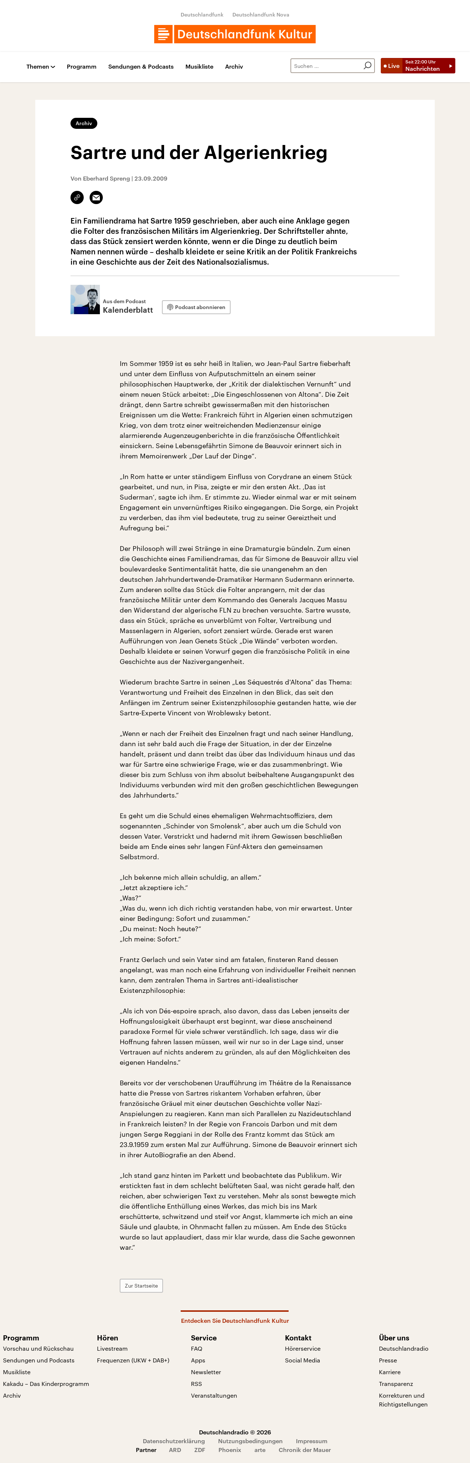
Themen (37, 66)
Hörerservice (303, 1348)
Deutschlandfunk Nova (260, 14)
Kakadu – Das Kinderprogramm (46, 1383)
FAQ (196, 1348)
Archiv (234, 66)
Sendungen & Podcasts (141, 66)
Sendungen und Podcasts (39, 1360)
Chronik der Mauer (305, 1449)
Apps (198, 1360)
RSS (196, 1383)
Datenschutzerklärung (174, 1440)
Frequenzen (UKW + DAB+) (133, 1360)
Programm (82, 66)
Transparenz (396, 1383)
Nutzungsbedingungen (250, 1440)
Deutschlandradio (404, 1348)
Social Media (302, 1360)
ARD (175, 1449)
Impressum (312, 1440)
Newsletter (206, 1371)
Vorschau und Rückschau (38, 1348)
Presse (388, 1360)
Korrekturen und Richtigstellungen (403, 1400)
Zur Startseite (141, 1285)
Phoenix (229, 1449)
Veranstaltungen (214, 1395)
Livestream (112, 1348)
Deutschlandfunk (202, 14)
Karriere (390, 1371)
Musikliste (199, 66)
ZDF (199, 1449)
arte (259, 1449)
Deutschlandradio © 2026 (235, 1431)
